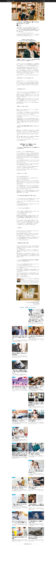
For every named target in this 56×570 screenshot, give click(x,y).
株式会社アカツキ (37, 305)
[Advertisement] (28, 559)
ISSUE (29, 393)
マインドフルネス (27, 305)
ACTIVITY (30, 477)
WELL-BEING (30, 309)
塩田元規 (34, 305)
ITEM (29, 443)
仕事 (30, 305)
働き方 (32, 305)
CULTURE (13, 326)
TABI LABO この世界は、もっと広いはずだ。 (28, 307)
